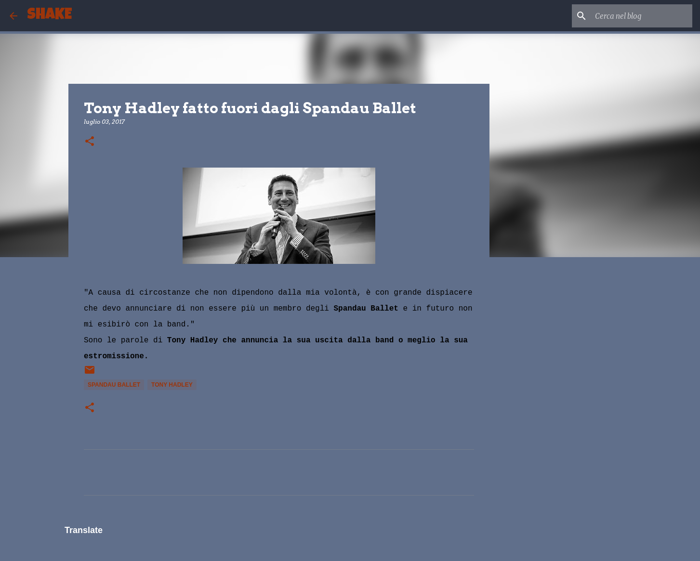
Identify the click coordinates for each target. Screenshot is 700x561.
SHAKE (49, 16)
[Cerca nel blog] (641, 15)
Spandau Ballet (114, 384)
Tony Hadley (172, 384)
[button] (89, 141)
